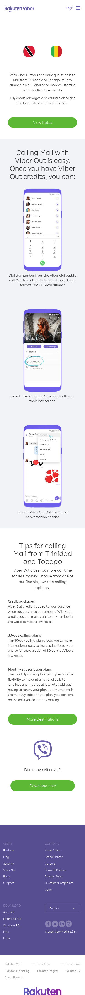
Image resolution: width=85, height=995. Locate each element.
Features (9, 850)
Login (70, 8)
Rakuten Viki (13, 964)
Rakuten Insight (47, 971)
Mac (6, 931)
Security (8, 863)
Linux (6, 938)
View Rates (42, 122)
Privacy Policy (54, 876)
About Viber (53, 850)
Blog (6, 857)
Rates (7, 876)
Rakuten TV (72, 971)
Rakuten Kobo (41, 964)
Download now (42, 785)
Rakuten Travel (70, 964)
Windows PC (11, 925)
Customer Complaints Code (59, 886)
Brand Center (54, 857)
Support (8, 883)
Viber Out (9, 870)
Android (8, 912)
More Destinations (42, 719)
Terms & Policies (55, 870)
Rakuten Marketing (17, 971)
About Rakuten (14, 977)
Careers (50, 863)
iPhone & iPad (12, 918)
